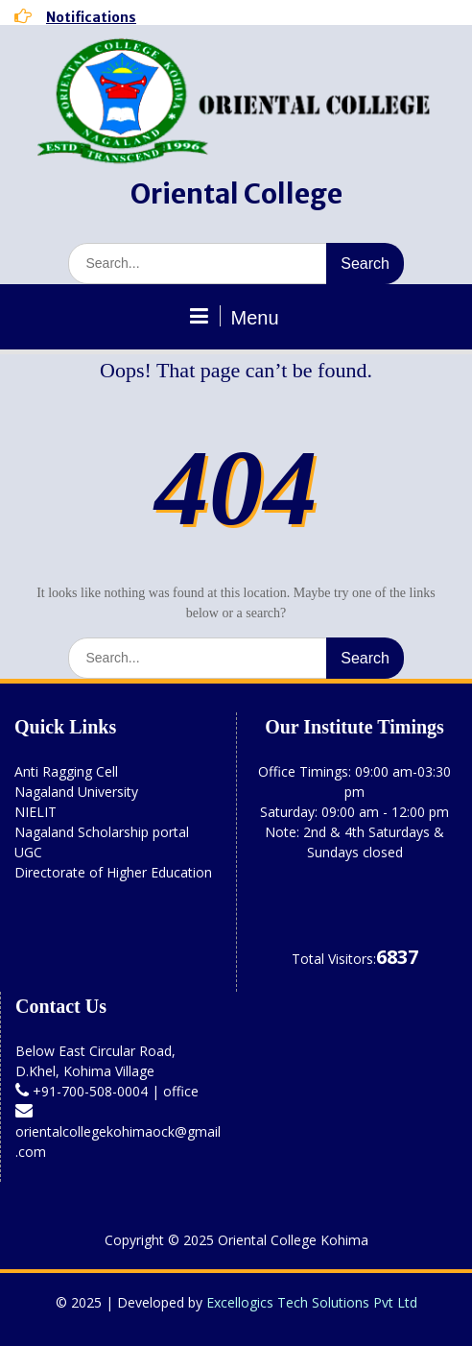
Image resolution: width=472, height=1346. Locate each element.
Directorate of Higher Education (113, 872)
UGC (28, 852)
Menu (233, 316)
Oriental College (236, 194)
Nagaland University (76, 791)
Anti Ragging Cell (66, 771)
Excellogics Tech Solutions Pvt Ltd (311, 1302)
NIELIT (35, 812)
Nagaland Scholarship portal (101, 832)
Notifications (91, 17)
